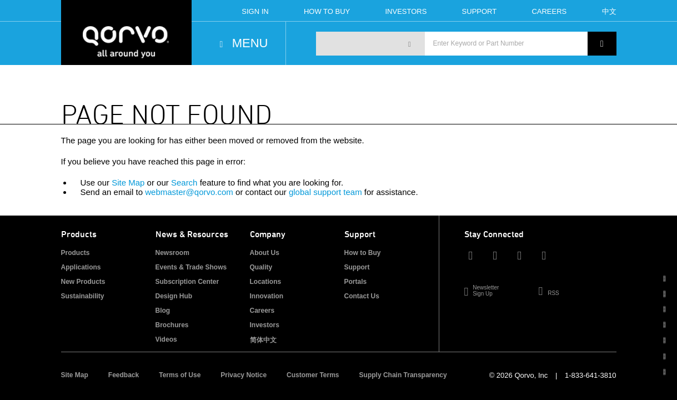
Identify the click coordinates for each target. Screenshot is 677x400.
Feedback (123, 375)
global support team (325, 192)
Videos (166, 339)
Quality (261, 267)
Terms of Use (179, 375)
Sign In (255, 11)
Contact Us (361, 296)
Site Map (128, 182)
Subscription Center (187, 282)
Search (184, 182)
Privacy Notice (243, 375)
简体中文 (263, 340)
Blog (163, 310)
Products (75, 253)
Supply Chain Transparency (403, 375)
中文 (609, 11)
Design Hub (174, 296)
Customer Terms (313, 375)
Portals (355, 282)
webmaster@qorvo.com (189, 192)
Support (479, 11)
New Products (83, 282)
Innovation (267, 296)
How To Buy (327, 11)
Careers (548, 11)
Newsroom (172, 253)
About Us (264, 253)
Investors (406, 11)
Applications (81, 267)
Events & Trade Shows (191, 267)
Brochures (172, 325)
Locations (266, 282)
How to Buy (362, 253)
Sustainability (82, 296)
